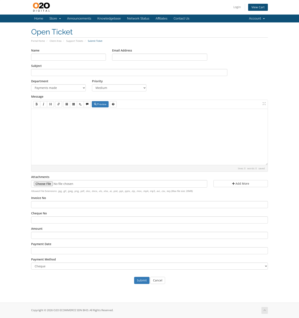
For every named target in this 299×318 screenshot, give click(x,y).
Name (35, 50)
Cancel (157, 280)
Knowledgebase (109, 18)
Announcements (79, 18)
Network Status (138, 18)
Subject (36, 66)
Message (37, 96)
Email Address (122, 50)
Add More (240, 183)
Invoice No (38, 198)
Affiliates (161, 18)
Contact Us (181, 18)
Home (38, 18)
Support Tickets (74, 40)
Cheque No (39, 213)
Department (39, 81)
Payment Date (41, 244)
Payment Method (43, 259)
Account (257, 18)
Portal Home (38, 40)
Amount (37, 229)
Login (237, 7)
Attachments (40, 177)
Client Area (55, 40)
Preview (100, 104)
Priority (97, 81)
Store (55, 18)
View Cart (258, 7)
